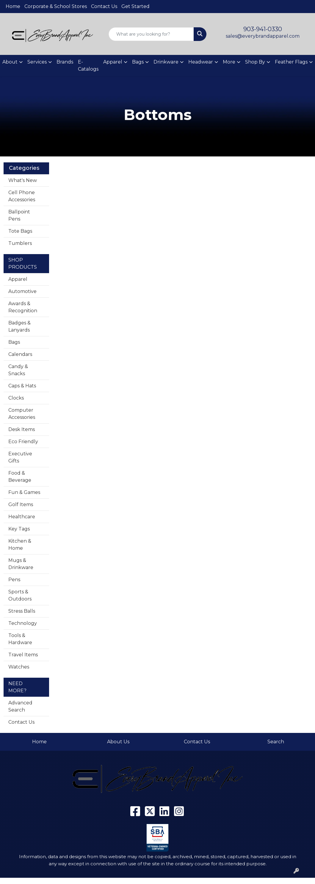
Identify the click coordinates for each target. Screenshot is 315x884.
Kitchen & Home (19, 544)
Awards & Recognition (22, 307)
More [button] (229, 62)
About (10, 62)
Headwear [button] (200, 62)
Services (37, 62)
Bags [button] (138, 62)
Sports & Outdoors (20, 595)
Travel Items (23, 655)
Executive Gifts (20, 457)
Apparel (17, 279)
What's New (22, 180)
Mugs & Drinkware (20, 563)
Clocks (16, 398)
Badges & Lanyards (19, 326)
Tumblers (20, 243)
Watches (18, 667)
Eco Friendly (23, 441)
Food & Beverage (19, 476)
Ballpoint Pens (19, 215)
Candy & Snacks (18, 370)
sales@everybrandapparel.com (263, 36)
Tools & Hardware (20, 639)
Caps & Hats (22, 386)
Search (275, 741)
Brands (65, 62)
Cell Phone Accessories (21, 196)
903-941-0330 (262, 29)
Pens (14, 579)
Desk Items (21, 429)
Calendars (20, 354)
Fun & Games (24, 492)
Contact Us (104, 6)
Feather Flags (291, 62)
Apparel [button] (112, 62)
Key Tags (19, 529)
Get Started (135, 6)
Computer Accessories (21, 413)
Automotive (22, 291)
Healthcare (21, 516)
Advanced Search (20, 706)
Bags (14, 342)
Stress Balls (21, 611)
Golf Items (20, 504)
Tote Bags (20, 231)
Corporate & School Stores (55, 6)
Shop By (255, 62)
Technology (22, 623)
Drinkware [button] (165, 62)
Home (13, 6)
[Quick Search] (151, 34)
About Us (118, 741)
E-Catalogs (88, 65)
